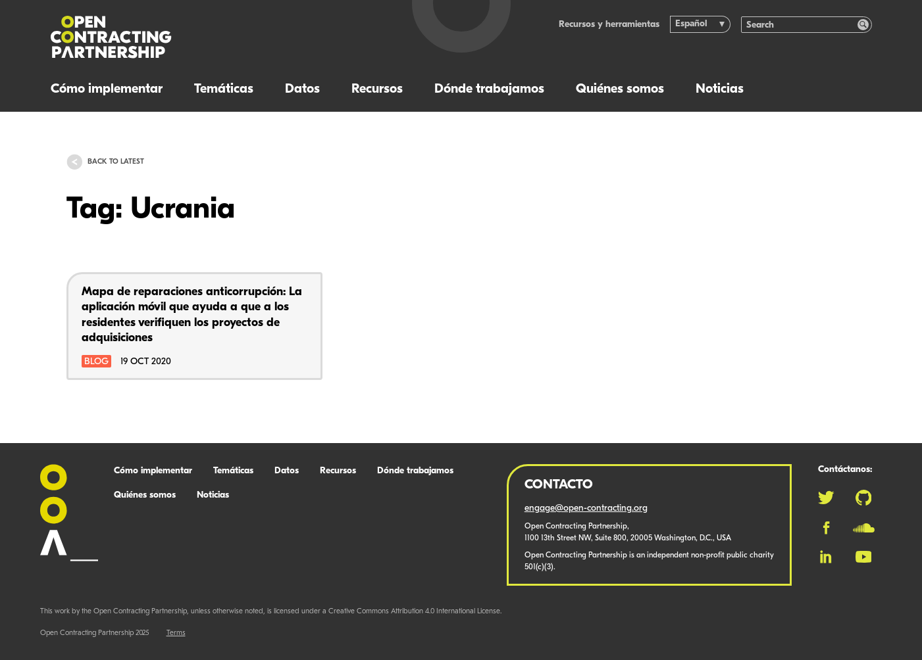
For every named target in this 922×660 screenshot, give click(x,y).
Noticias (720, 89)
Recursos (377, 89)
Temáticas (223, 89)
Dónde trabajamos (489, 89)
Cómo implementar (107, 89)
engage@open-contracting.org (586, 508)
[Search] (800, 24)
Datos (302, 89)
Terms (176, 633)
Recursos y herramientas (609, 25)
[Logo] (208, 37)
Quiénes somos (620, 89)
